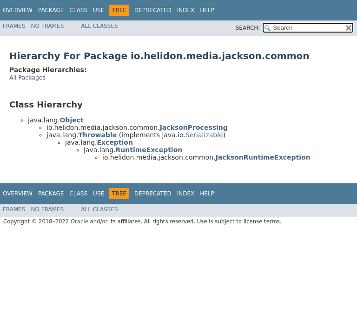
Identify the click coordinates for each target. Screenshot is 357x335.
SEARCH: (248, 28)
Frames (14, 26)
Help (207, 10)
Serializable (204, 135)
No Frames (47, 26)
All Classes (99, 26)
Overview (18, 10)
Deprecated (153, 10)
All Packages (27, 77)
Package (51, 10)
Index (186, 10)
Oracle (79, 221)
